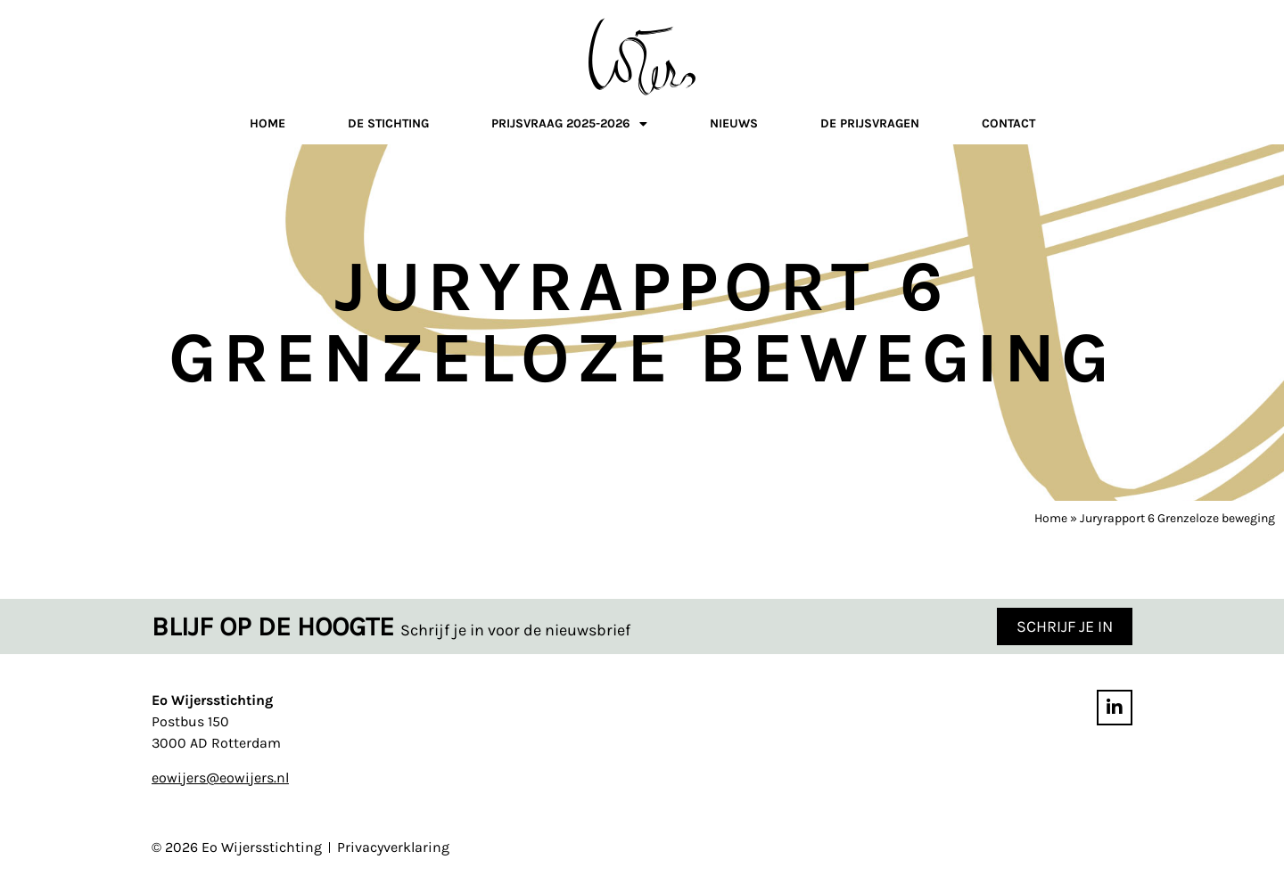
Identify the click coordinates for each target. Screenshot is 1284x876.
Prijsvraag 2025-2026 (569, 126)
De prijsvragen (869, 123)
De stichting (388, 123)
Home (267, 123)
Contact (1008, 123)
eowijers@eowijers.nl (220, 777)
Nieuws (734, 123)
